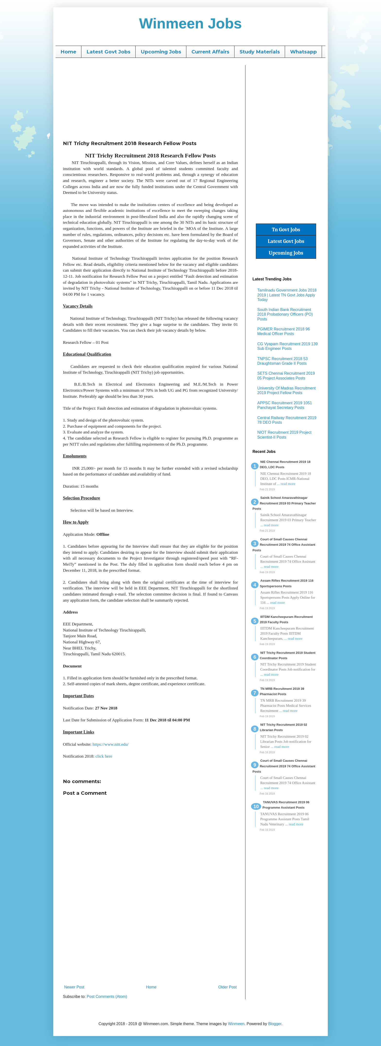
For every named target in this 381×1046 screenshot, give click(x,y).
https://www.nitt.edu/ (111, 744)
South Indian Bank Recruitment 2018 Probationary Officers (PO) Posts (285, 314)
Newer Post (74, 987)
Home (68, 52)
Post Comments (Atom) (107, 996)
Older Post (227, 987)
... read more (286, 484)
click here (103, 756)
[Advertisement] (150, 99)
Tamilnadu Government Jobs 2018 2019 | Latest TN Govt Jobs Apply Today (287, 295)
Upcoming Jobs (161, 52)
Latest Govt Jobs (108, 52)
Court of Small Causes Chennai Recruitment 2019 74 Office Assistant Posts (283, 544)
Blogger (274, 1024)
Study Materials (260, 52)
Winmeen (236, 1024)
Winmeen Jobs (190, 23)
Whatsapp (303, 52)
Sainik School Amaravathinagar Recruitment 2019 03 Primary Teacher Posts (284, 503)
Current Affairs (210, 52)
